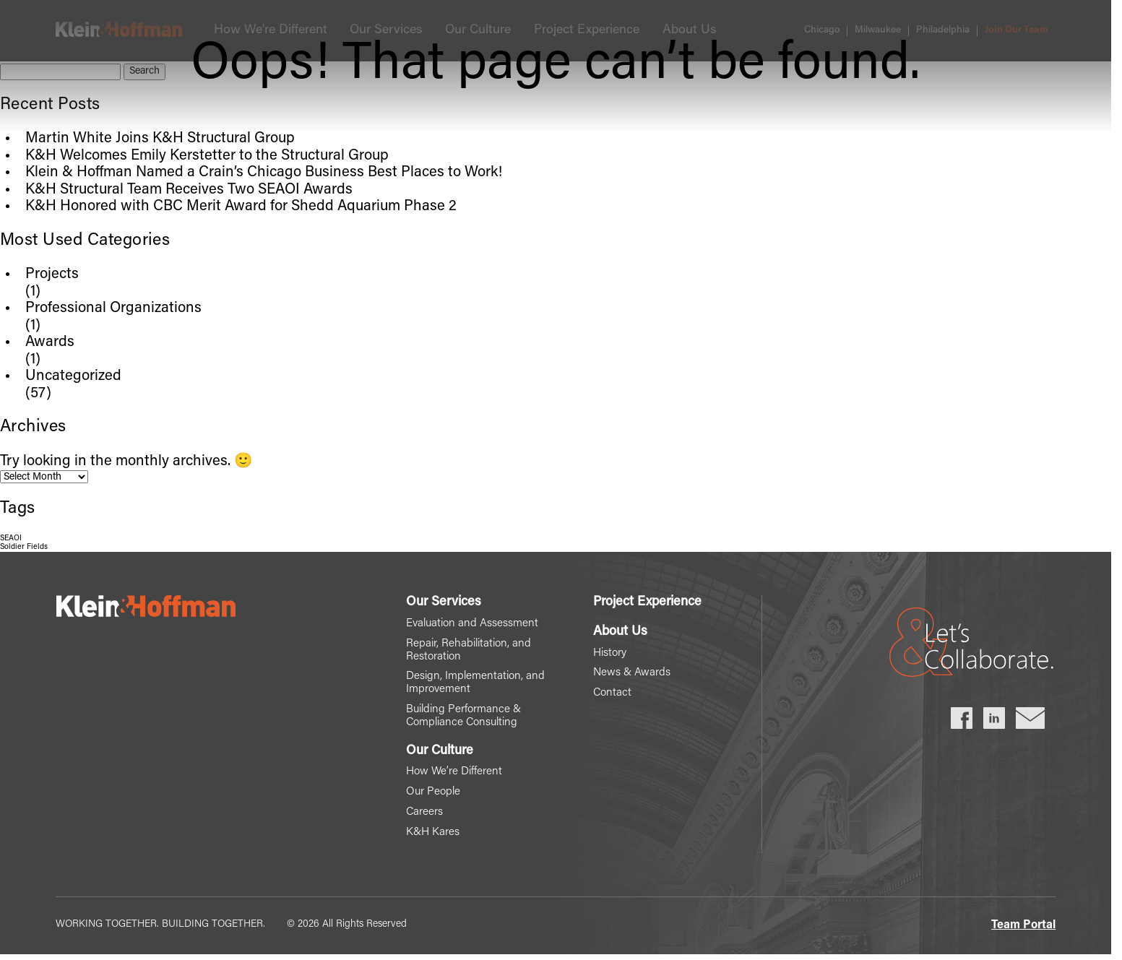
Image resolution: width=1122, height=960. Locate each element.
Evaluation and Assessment (469, 624)
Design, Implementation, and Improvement (472, 685)
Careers (420, 816)
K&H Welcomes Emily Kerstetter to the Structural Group (207, 156)
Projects (52, 274)
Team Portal (1023, 930)
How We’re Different (450, 775)
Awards (49, 342)
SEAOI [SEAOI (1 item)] (11, 538)
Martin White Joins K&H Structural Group (160, 138)
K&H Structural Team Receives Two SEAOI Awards (189, 190)
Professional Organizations (113, 308)
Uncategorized (73, 376)
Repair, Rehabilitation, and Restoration (465, 651)
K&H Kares (428, 837)
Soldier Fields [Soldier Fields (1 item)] (24, 547)
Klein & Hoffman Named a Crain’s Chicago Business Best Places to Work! (263, 172)
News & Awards (632, 674)
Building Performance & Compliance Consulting (460, 718)
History (611, 654)
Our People (429, 796)
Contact (613, 694)
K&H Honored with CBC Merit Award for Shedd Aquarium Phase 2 (241, 206)
